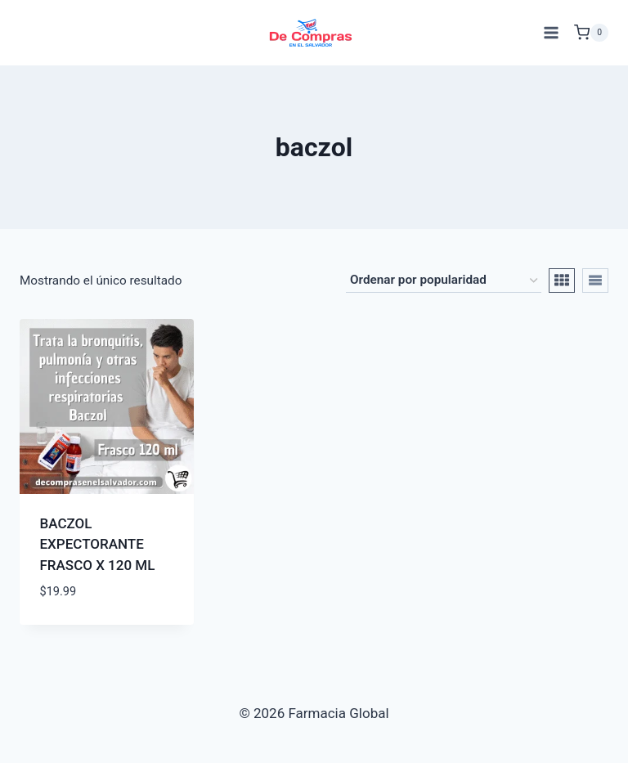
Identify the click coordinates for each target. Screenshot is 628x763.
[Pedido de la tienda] (443, 280)
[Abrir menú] (551, 32)
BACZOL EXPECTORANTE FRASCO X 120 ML (97, 544)
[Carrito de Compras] (591, 33)
